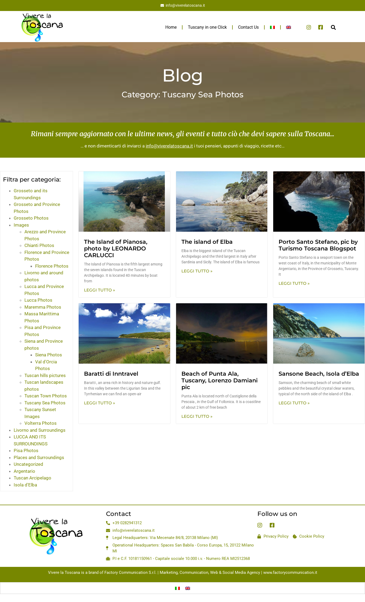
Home (171, 27)
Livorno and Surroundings (39, 430)
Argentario (24, 471)
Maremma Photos (42, 307)
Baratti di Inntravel (111, 373)
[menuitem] (272, 27)
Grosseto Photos (31, 218)
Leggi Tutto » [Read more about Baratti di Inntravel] (99, 403)
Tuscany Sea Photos (44, 402)
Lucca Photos (38, 300)
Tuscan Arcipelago (32, 478)
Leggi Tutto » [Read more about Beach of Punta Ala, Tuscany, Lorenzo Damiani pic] (197, 416)
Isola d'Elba (25, 484)
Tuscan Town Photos (45, 395)
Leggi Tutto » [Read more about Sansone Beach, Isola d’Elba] (294, 403)
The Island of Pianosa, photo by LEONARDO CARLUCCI (115, 248)
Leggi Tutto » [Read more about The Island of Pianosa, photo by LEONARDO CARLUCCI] (99, 290)
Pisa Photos (26, 450)
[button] (333, 27)
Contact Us (248, 27)
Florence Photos (51, 266)
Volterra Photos (40, 423)
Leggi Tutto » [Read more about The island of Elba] (197, 271)
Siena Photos (48, 354)
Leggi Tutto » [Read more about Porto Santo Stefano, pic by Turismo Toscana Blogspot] (294, 283)
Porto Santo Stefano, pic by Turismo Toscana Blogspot (318, 245)
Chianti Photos (39, 245)
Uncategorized (28, 464)
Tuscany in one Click (207, 27)
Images (21, 225)
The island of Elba (207, 241)
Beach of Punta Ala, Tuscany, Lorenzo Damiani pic (219, 380)
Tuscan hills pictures (45, 375)
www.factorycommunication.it (290, 572)
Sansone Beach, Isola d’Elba (319, 373)
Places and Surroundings (39, 457)
